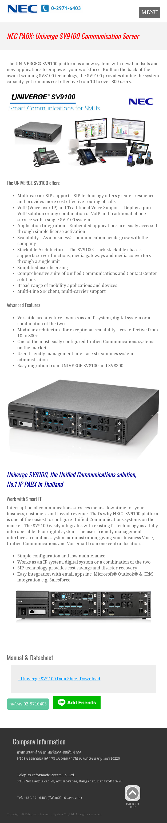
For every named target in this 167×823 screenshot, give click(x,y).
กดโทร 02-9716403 (28, 703)
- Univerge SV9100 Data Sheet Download (59, 678)
